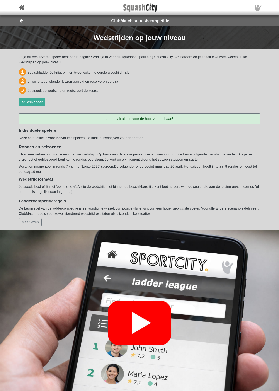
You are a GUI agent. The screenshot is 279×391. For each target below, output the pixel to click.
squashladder (32, 102)
